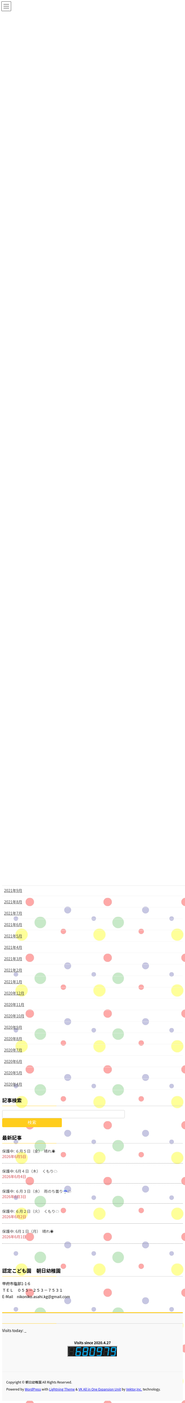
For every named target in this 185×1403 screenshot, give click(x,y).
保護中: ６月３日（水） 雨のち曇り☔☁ (36, 1191)
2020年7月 (13, 1050)
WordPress (33, 1389)
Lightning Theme (62, 1389)
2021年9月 (13, 890)
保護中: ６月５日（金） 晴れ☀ (28, 1151)
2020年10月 (14, 1016)
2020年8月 (13, 1038)
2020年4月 (13, 1084)
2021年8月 (13, 901)
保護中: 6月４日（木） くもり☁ (30, 1171)
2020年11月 (14, 1004)
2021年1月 (13, 981)
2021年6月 (13, 924)
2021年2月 (13, 970)
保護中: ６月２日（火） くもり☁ (30, 1211)
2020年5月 (13, 1072)
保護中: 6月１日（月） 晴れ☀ (28, 1231)
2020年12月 (14, 993)
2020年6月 (13, 1061)
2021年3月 (13, 958)
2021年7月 (13, 913)
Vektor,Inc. (134, 1389)
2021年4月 (13, 947)
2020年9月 (13, 1027)
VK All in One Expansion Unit (99, 1389)
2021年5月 (13, 936)
